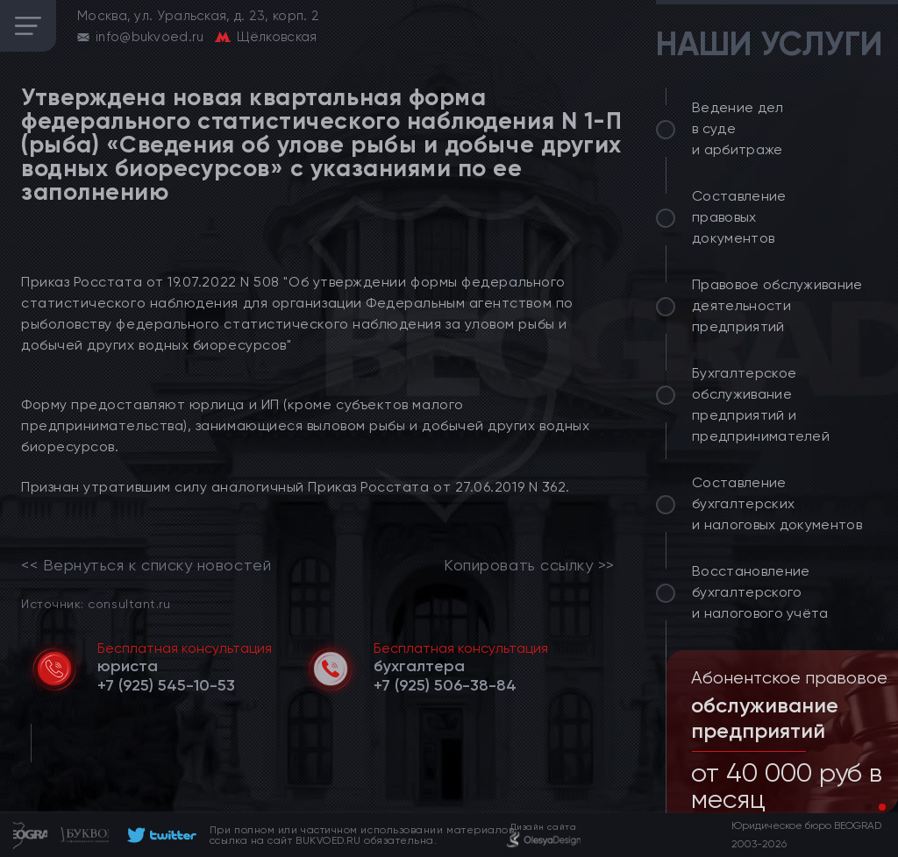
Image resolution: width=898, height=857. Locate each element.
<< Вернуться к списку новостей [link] (146, 565)
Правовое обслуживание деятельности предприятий (777, 305)
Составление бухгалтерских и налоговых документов (777, 503)
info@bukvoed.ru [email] (150, 37)
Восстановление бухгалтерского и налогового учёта (760, 592)
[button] (868, 807)
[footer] (159, 835)
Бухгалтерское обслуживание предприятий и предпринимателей (761, 404)
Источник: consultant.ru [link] (95, 603)
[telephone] (166, 685)
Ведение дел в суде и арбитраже (738, 128)
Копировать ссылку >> (529, 565)
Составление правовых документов (739, 217)
